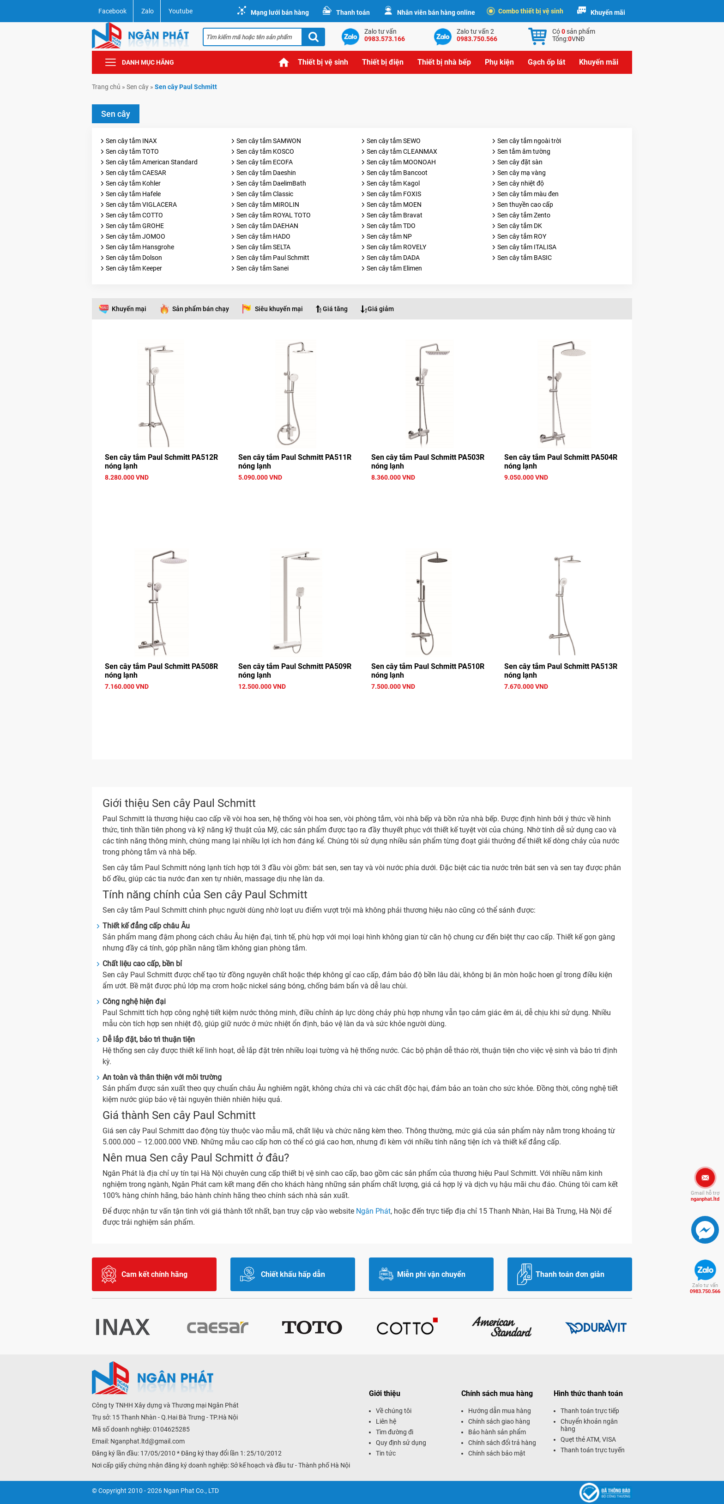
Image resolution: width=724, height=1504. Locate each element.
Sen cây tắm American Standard (152, 162)
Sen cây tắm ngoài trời (529, 140)
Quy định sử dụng (401, 1442)
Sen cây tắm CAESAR (136, 172)
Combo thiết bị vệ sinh (526, 11)
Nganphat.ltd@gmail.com (147, 1441)
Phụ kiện (499, 62)
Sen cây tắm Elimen (394, 268)
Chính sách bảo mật (496, 1453)
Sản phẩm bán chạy (200, 309)
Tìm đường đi (394, 1432)
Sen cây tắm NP (389, 236)
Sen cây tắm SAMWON (268, 140)
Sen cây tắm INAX (131, 140)
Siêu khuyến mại (279, 309)
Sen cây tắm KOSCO (265, 151)
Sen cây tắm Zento (523, 215)
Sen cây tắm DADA (393, 257)
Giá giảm (381, 309)
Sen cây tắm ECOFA (264, 162)
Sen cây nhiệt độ (520, 183)
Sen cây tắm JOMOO (135, 236)
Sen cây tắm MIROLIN (267, 204)
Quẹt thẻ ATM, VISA (588, 1439)
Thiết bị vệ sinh (323, 62)
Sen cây (138, 86)
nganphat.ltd (705, 1196)
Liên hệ (386, 1421)
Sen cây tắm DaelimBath (271, 183)
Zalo (147, 11)
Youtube (181, 11)
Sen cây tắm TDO (391, 225)
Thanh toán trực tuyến (593, 1450)
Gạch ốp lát (546, 62)
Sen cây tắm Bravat (394, 215)
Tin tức (386, 1453)
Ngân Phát (373, 1211)
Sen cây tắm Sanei (262, 268)
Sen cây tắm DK (519, 225)
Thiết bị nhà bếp (444, 62)
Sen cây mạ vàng (521, 172)
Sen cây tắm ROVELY (396, 247)
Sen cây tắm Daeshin (266, 172)
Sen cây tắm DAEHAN (267, 225)
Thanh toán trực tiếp (590, 1410)
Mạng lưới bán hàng (280, 12)
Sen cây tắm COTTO (134, 215)
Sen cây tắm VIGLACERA (141, 204)
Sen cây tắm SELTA (263, 247)
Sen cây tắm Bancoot (397, 172)
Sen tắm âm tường (523, 151)
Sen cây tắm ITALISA (526, 247)
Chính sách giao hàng (499, 1421)
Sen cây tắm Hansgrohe (140, 247)
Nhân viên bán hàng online (436, 12)
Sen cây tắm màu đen (528, 194)
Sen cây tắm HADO (263, 236)
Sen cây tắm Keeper (134, 268)
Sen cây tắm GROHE (135, 225)
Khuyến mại (129, 309)
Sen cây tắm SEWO (394, 140)
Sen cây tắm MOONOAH (401, 162)
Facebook (112, 11)
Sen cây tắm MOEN (394, 204)
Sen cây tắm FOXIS (394, 194)
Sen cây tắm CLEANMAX (402, 151)
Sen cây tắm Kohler (133, 183)
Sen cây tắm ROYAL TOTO (273, 215)
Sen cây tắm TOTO (132, 151)
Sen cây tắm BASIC (524, 257)
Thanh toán (353, 12)
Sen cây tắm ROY (521, 236)
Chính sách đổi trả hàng (502, 1442)
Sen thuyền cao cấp (525, 204)
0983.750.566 (705, 1288)
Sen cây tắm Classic (264, 194)
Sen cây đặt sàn (520, 162)
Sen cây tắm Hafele (133, 194)
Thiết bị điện (383, 62)
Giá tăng (335, 309)
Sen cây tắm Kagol (393, 183)
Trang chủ (284, 62)
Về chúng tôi (393, 1410)
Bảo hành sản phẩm (497, 1432)
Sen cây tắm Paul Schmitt (272, 257)
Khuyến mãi (608, 12)
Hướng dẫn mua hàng (499, 1410)
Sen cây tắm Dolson (134, 257)
